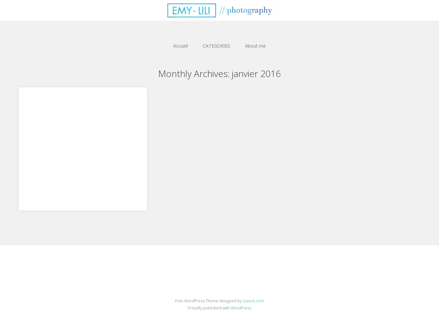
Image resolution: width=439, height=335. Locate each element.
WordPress (241, 308)
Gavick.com (253, 301)
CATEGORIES (216, 46)
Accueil (180, 46)
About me (255, 46)
